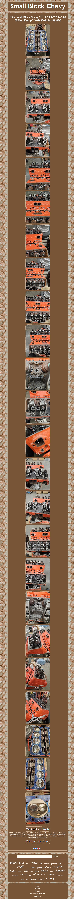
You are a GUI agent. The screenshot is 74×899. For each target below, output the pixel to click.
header (52, 871)
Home (37, 886)
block (13, 862)
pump (41, 879)
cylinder (27, 868)
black (21, 863)
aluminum (39, 874)
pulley (39, 867)
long (27, 863)
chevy (50, 878)
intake (44, 870)
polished (54, 863)
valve (34, 862)
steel (32, 871)
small (20, 866)
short (30, 875)
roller (33, 867)
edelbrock (33, 879)
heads (22, 879)
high (41, 863)
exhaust (47, 867)
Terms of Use (37, 896)
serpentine (15, 875)
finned (13, 868)
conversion (60, 875)
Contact (37, 891)
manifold (58, 866)
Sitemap (37, 888)
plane (20, 871)
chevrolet (60, 870)
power (37, 871)
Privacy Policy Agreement (37, 893)
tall (60, 863)
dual (27, 879)
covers (51, 874)
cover (64, 864)
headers (13, 871)
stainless (46, 863)
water (26, 871)
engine (23, 874)
